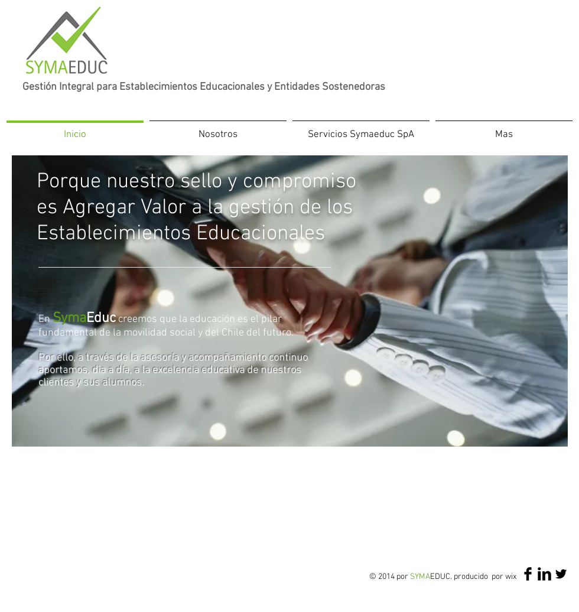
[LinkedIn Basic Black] (544, 574)
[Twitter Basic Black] (561, 574)
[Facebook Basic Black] (528, 574)
